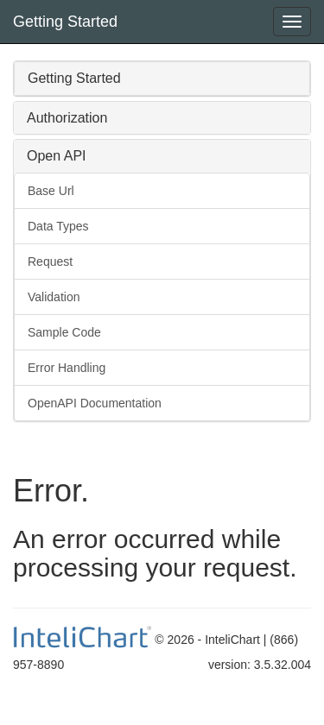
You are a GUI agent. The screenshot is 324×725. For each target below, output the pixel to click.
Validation (53, 297)
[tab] (162, 78)
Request (50, 261)
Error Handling (66, 368)
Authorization (67, 117)
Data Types (58, 226)
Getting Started (65, 21)
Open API (56, 155)
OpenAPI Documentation (95, 403)
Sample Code (64, 332)
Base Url (51, 191)
